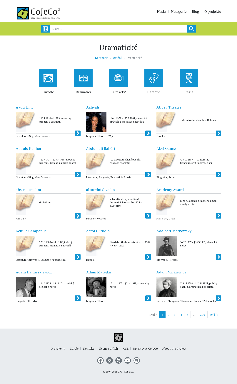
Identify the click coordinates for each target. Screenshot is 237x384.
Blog (195, 11)
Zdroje (74, 348)
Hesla (161, 11)
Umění (117, 58)
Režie (189, 92)
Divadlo (48, 92)
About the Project (174, 348)
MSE (125, 348)
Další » (214, 315)
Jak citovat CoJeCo (145, 348)
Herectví (153, 92)
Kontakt (88, 348)
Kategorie (178, 11)
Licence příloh (108, 348)
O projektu (212, 11)
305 (202, 315)
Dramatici (83, 92)
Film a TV (118, 92)
